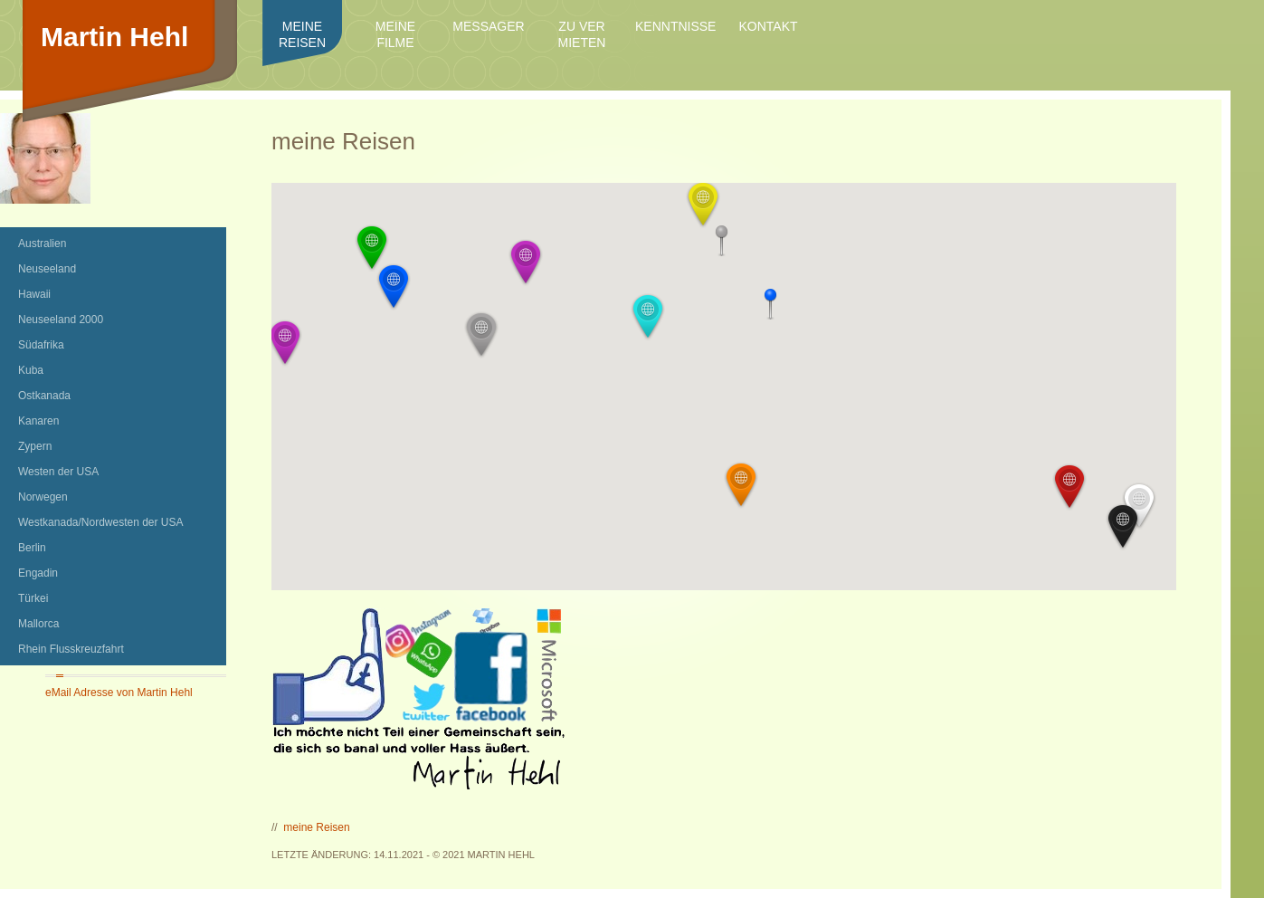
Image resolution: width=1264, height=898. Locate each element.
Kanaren (38, 421)
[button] (1069, 487)
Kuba (30, 370)
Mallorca (38, 623)
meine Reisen (302, 34)
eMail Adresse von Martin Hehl (119, 692)
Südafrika (41, 345)
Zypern (35, 446)
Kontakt (767, 26)
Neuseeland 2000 (60, 319)
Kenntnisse (675, 26)
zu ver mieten (582, 34)
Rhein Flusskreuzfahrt (71, 649)
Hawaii (34, 294)
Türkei (33, 598)
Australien (42, 243)
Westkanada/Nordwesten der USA (101, 522)
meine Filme (395, 34)
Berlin (32, 547)
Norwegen (43, 497)
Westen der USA (58, 471)
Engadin (38, 573)
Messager (488, 26)
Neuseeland (47, 269)
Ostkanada (44, 395)
